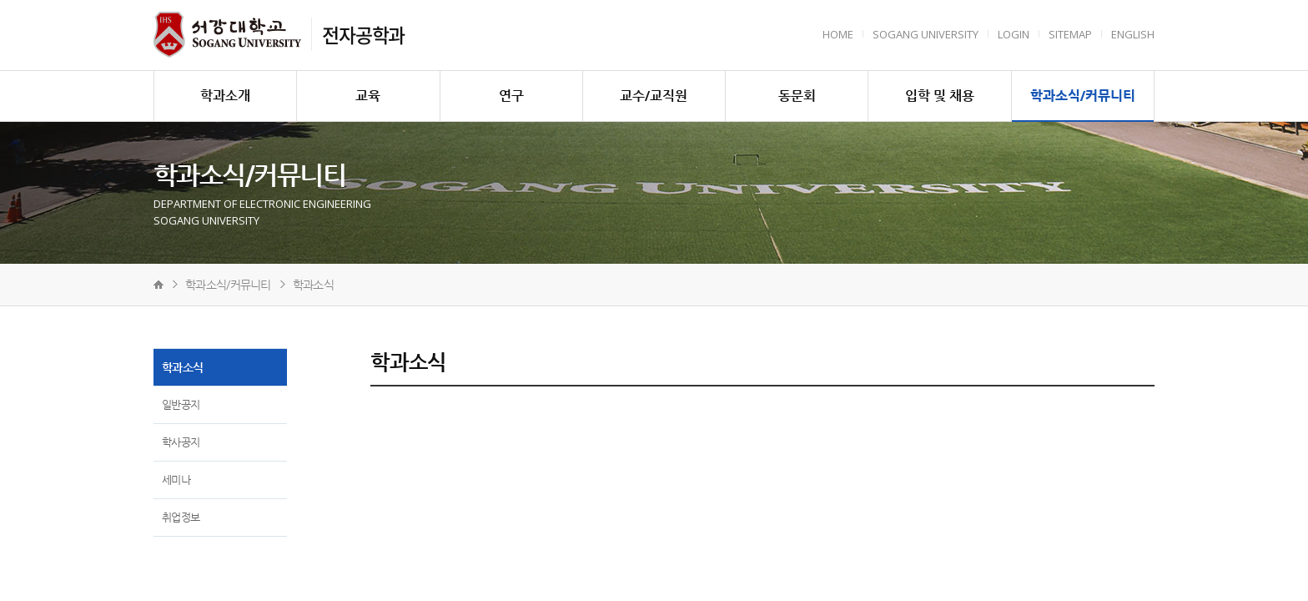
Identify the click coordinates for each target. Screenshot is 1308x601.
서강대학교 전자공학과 (227, 35)
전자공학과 (363, 34)
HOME (838, 34)
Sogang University (925, 34)
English (1133, 34)
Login (1013, 34)
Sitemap (1070, 34)
